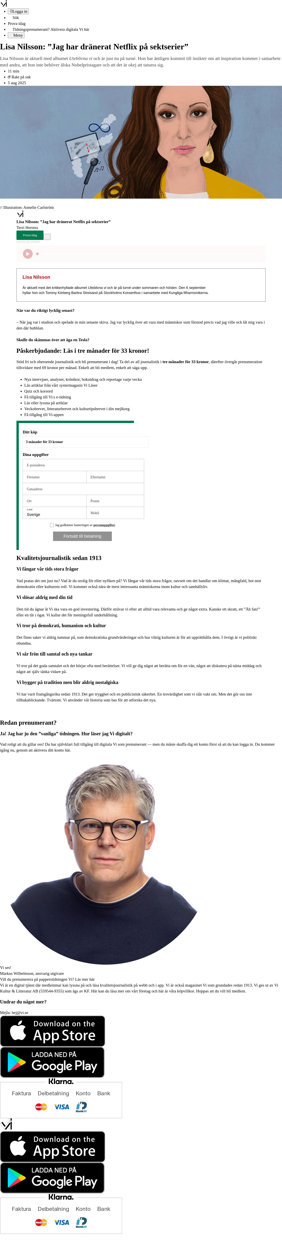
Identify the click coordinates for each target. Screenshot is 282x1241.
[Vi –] (3, 5)
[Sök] (13, 17)
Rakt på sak (19, 77)
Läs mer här (84, 979)
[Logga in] (18, 11)
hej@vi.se (20, 1012)
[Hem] (19, 215)
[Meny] (16, 35)
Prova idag (16, 23)
